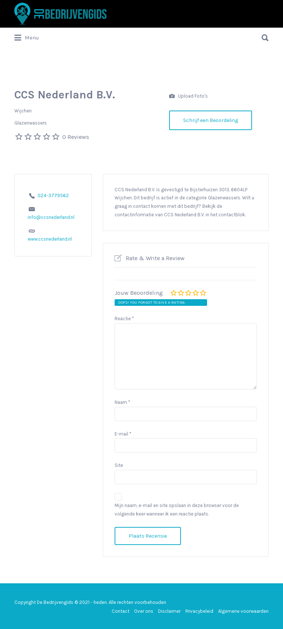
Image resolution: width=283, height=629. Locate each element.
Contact (120, 611)
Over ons (143, 611)
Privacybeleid (199, 611)
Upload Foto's (188, 96)
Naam (122, 402)
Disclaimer (169, 611)
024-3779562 (53, 195)
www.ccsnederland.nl (50, 239)
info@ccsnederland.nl (51, 217)
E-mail (123, 434)
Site (119, 465)
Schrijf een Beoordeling (210, 120)
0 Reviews (75, 136)
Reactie (124, 318)
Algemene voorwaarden (243, 611)
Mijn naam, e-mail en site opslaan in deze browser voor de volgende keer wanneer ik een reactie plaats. (177, 510)
